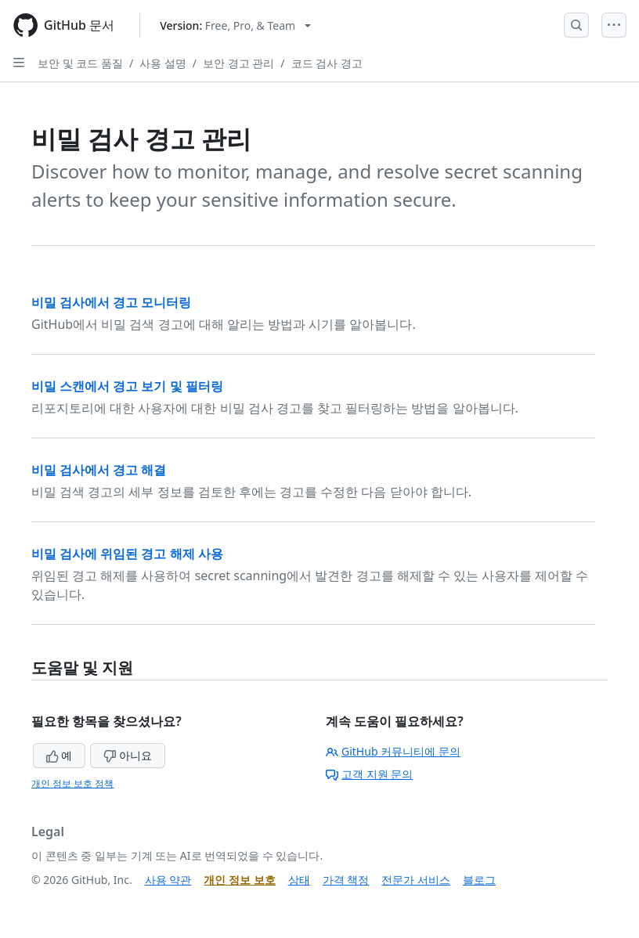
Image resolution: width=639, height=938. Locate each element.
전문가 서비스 (415, 879)
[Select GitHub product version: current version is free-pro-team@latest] (235, 25)
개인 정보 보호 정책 (72, 783)
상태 (299, 879)
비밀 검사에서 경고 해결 (98, 469)
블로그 (479, 879)
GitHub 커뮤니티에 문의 (393, 751)
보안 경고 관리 (238, 63)
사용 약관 (168, 879)
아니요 (127, 755)
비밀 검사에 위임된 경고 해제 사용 (127, 553)
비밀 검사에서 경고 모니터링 (111, 302)
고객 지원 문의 (369, 774)
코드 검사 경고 (327, 63)
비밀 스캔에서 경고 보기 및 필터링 (127, 386)
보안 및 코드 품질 (80, 63)
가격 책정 (346, 879)
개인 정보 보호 (239, 879)
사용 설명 (162, 63)
